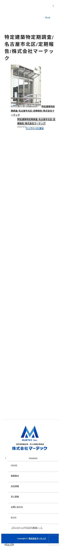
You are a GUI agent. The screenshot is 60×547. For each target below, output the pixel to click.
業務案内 (15, 476)
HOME (14, 465)
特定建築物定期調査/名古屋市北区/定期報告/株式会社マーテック (33, 110)
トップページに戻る (34, 128)
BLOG (13, 517)
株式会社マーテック (37, 538)
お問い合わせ (17, 507)
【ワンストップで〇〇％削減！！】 (27, 528)
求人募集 (15, 496)
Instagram (33, 458)
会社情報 (15, 486)
